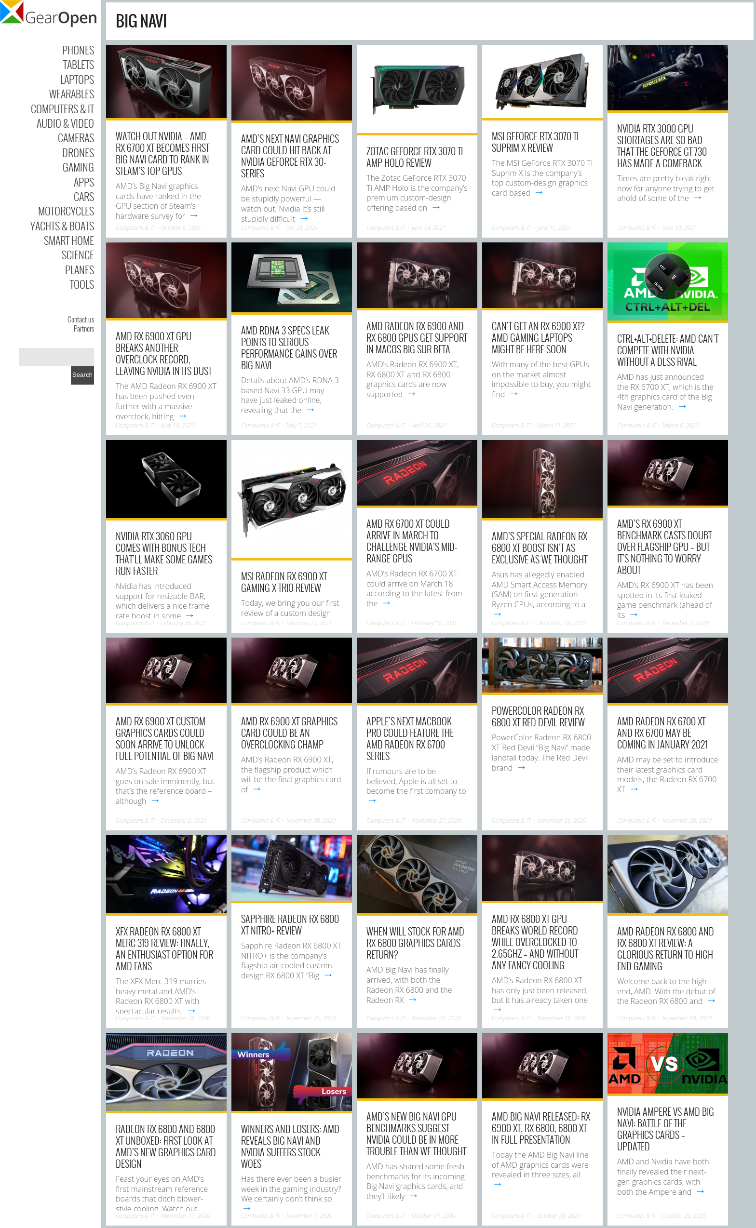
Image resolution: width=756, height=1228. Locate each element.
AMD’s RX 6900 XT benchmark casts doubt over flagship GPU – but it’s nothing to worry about (664, 546)
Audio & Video (65, 123)
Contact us (81, 319)
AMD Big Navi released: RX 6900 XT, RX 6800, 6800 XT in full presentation (541, 1128)
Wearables (71, 93)
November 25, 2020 (311, 1018)
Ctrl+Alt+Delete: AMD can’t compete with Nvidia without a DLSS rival (667, 350)
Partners (84, 328)
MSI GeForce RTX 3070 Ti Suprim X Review (535, 142)
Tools (82, 284)
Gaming (78, 166)
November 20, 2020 (436, 1018)
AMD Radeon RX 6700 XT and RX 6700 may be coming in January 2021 (662, 732)
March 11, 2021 (557, 425)
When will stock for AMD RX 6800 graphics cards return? (415, 942)
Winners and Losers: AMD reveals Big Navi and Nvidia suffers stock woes (290, 1146)
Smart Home (69, 240)
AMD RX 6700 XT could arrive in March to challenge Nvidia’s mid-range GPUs (411, 540)
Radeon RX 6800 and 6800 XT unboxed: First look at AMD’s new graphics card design (166, 1146)
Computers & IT (62, 108)
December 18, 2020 (561, 623)
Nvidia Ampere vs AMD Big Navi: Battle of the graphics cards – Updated (665, 1128)
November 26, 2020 (561, 820)
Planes (79, 269)
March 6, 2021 (680, 425)
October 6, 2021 (181, 228)
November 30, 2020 (311, 820)
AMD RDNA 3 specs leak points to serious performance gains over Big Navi (289, 347)
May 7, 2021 (301, 425)
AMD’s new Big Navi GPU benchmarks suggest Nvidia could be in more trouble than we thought (416, 1133)
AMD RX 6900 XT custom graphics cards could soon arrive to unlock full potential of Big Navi (165, 738)
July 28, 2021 (302, 228)
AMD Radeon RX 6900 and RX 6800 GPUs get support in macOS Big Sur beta (416, 337)
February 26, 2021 (184, 623)
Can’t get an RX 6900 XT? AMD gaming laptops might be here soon (538, 337)
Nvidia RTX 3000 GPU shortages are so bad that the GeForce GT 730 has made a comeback (662, 145)
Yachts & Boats (62, 225)
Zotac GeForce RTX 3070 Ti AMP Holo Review (414, 157)
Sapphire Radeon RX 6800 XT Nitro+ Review (290, 924)
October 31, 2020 (433, 1216)
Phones (78, 49)
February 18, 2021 (435, 623)
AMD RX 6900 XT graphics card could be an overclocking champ (289, 732)
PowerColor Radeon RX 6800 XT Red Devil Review (538, 716)
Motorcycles (66, 210)
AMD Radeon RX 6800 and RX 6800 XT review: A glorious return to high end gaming (665, 948)
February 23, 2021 (309, 623)
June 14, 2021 (429, 228)
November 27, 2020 (436, 820)
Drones (78, 152)
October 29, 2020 (558, 1216)
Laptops (77, 79)
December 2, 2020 (184, 820)
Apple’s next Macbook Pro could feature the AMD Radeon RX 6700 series (410, 738)
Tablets (78, 64)
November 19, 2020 (561, 1018)
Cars (84, 196)
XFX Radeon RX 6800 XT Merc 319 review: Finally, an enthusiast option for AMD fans (164, 948)
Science (78, 254)
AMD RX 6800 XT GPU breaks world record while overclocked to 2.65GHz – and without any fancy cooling (535, 941)
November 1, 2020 (309, 1216)
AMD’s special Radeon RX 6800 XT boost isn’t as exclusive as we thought (539, 547)
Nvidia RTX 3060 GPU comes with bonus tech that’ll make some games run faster (164, 553)
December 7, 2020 (685, 623)
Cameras (76, 137)
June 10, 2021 (554, 228)
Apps (84, 181)
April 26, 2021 (429, 425)
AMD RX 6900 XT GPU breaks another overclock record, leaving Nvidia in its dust (164, 353)
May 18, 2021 (178, 425)
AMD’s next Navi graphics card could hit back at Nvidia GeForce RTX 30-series (290, 155)
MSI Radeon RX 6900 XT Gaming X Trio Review (284, 582)
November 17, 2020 (185, 1216)
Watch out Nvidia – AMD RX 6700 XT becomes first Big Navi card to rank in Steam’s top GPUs (162, 153)
